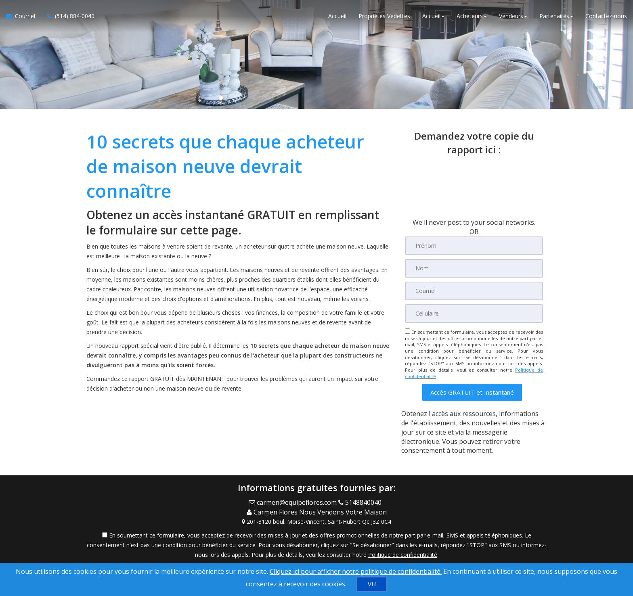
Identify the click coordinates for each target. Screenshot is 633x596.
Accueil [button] (433, 16)
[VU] (372, 584)
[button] (472, 392)
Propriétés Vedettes (384, 16)
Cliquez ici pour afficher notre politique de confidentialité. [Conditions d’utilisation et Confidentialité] (356, 571)
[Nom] (474, 268)
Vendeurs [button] (513, 16)
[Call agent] (361, 502)
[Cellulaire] (474, 313)
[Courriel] (474, 291)
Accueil (337, 16)
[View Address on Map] (316, 521)
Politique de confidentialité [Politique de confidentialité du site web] (402, 554)
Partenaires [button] (556, 16)
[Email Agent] (293, 502)
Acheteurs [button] (472, 16)
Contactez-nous (606, 16)
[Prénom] (474, 245)
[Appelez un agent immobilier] (67, 16)
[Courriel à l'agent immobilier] (23, 16)
